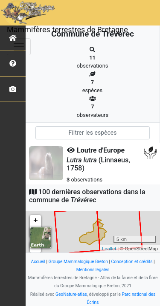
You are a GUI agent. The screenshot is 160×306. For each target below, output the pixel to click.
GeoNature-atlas (71, 294)
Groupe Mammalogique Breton (78, 261)
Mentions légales (93, 269)
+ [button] (35, 220)
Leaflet (109, 248)
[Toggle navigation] (19, 46)
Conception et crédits (132, 261)
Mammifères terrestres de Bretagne (67, 29)
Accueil (38, 261)
